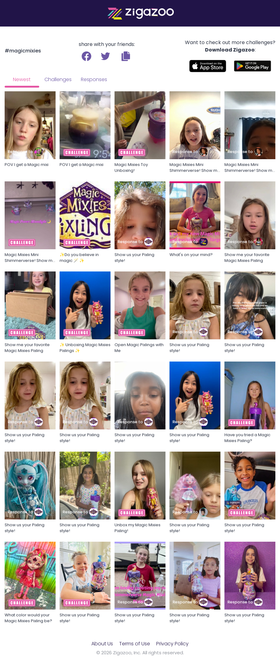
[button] (125, 56)
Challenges (58, 79)
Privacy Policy (172, 643)
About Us (102, 643)
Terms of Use (134, 643)
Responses (94, 79)
